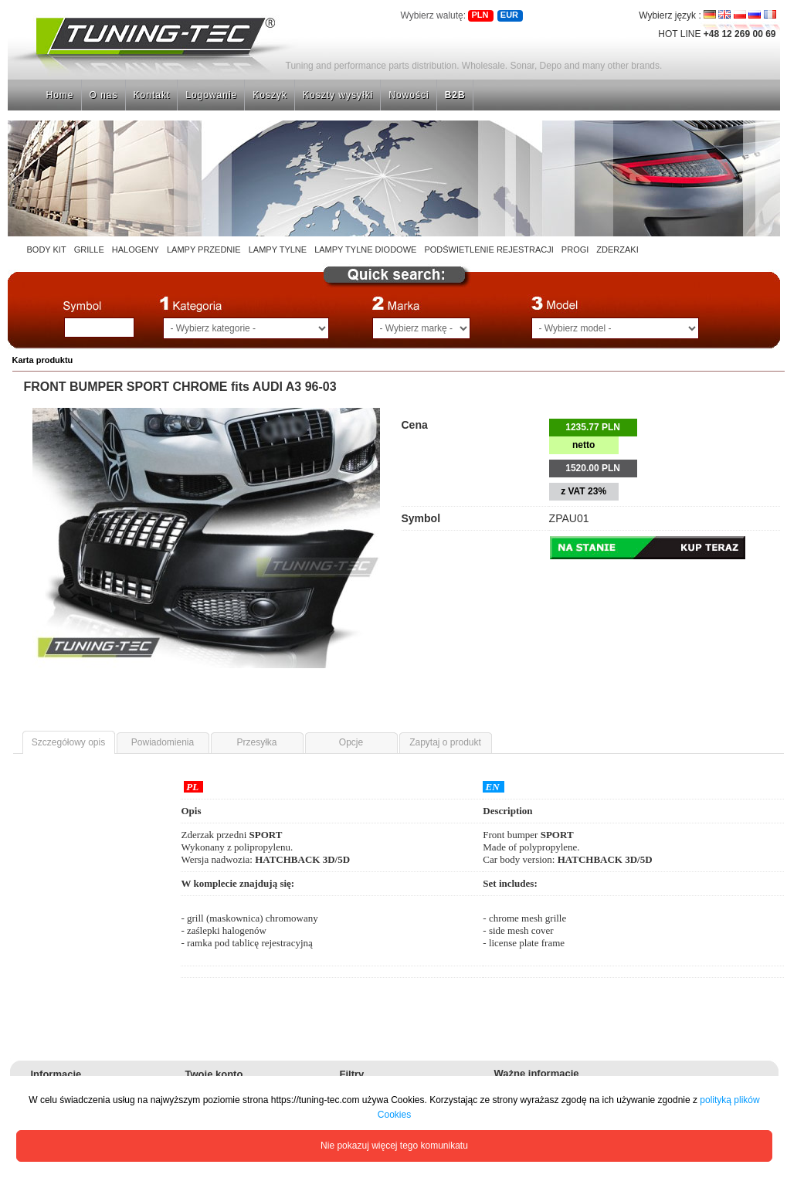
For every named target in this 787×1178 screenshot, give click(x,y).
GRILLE (89, 249)
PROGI (575, 249)
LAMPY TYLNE (278, 249)
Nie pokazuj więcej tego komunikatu (394, 1145)
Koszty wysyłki (338, 95)
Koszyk (270, 95)
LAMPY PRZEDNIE (204, 249)
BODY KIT (46, 249)
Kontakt (152, 95)
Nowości (408, 95)
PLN (479, 14)
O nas (104, 95)
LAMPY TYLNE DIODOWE (365, 249)
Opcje (351, 742)
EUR (509, 14)
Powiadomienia (162, 742)
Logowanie (211, 95)
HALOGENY (135, 249)
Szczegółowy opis (68, 742)
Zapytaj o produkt (445, 742)
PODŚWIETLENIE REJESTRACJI (488, 249)
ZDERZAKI (617, 249)
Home (60, 95)
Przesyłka (256, 742)
